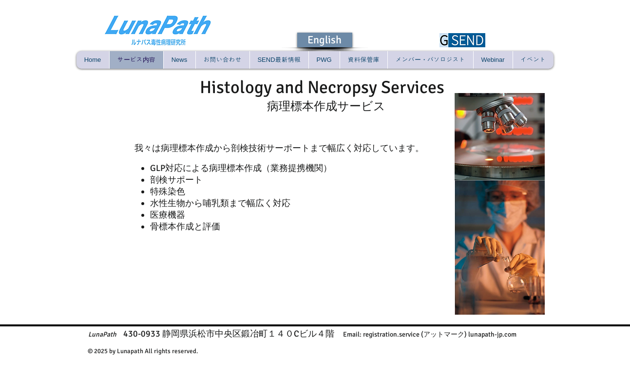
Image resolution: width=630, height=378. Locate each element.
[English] (324, 40)
